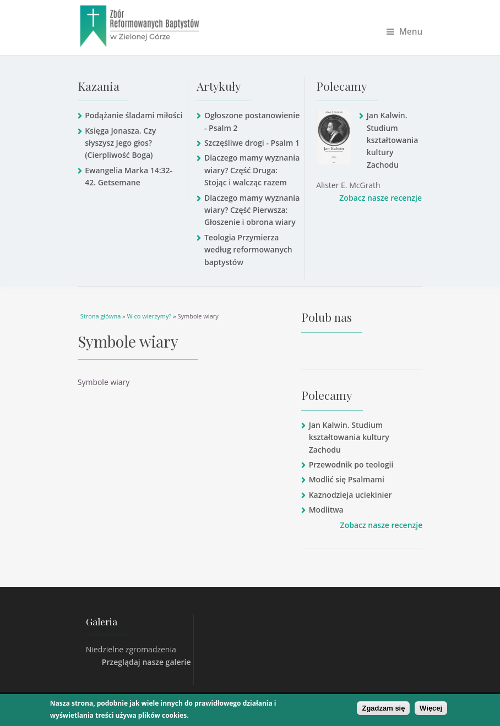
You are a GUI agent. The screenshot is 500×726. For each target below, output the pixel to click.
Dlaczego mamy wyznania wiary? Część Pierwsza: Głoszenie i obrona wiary (252, 210)
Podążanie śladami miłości (133, 115)
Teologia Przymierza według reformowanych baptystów (248, 249)
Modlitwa (326, 509)
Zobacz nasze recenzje (380, 198)
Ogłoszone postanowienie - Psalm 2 (252, 121)
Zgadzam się (383, 708)
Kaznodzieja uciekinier (350, 495)
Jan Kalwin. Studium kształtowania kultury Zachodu (393, 140)
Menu (405, 31)
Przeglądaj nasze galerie (146, 662)
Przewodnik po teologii (351, 464)
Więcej (431, 708)
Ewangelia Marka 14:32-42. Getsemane (128, 176)
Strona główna (100, 316)
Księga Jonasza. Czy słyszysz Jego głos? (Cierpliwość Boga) (120, 143)
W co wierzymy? (149, 316)
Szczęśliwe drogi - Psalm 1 (252, 143)
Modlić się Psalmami (346, 479)
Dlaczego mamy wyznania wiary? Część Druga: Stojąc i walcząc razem (252, 170)
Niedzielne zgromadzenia (131, 649)
